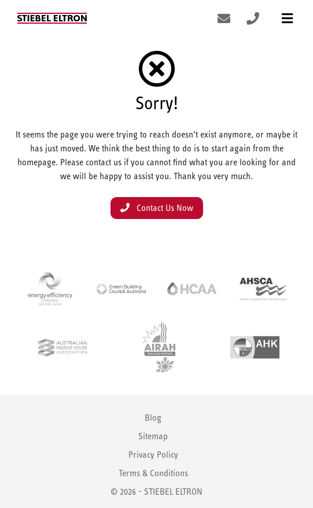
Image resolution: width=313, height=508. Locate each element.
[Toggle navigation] (287, 18)
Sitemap (153, 436)
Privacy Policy (153, 454)
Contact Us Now (156, 208)
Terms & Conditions (153, 473)
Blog (153, 417)
